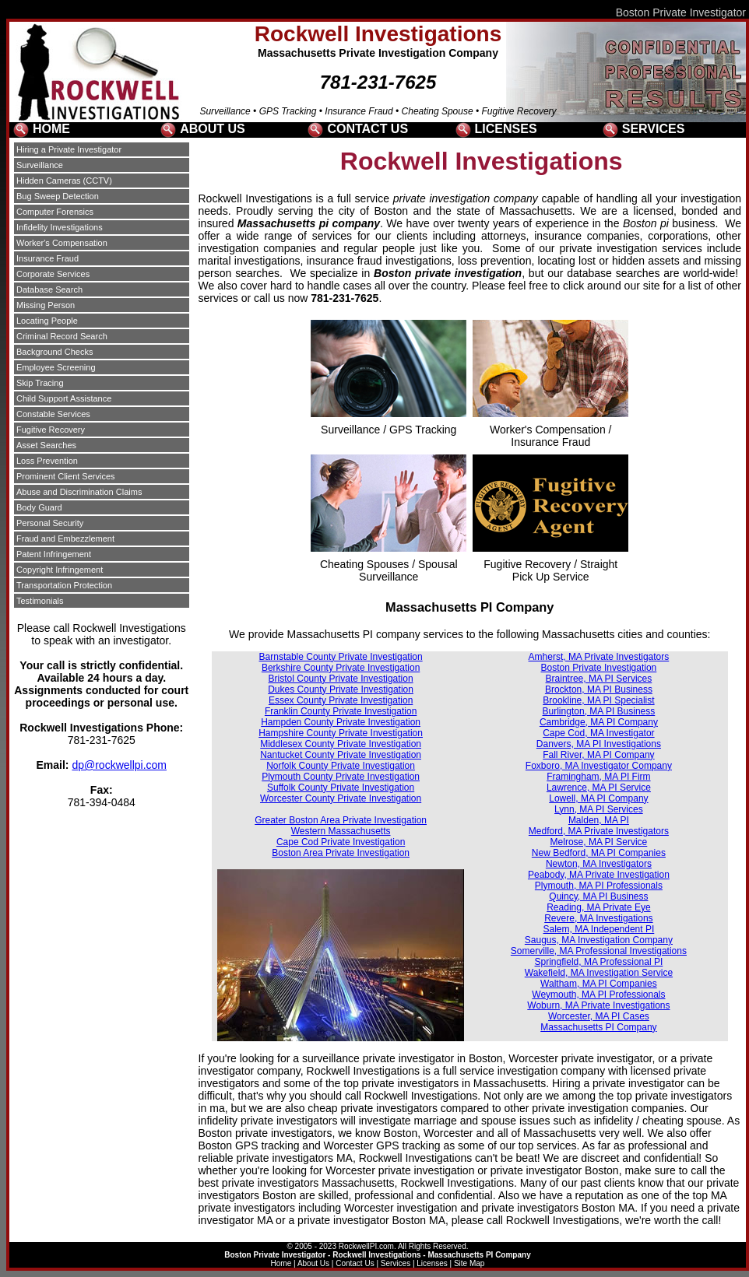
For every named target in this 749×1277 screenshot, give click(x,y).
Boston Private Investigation (599, 667)
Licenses (432, 1263)
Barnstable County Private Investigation (341, 656)
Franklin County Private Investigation (341, 711)
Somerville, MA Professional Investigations (599, 950)
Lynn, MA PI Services (598, 809)
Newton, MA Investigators (599, 863)
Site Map (469, 1263)
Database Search (49, 289)
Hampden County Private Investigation (340, 722)
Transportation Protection (64, 585)
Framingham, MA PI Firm (598, 776)
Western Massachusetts (341, 831)
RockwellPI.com (366, 1246)
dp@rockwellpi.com (119, 765)
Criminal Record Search (61, 336)
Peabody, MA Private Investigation (599, 874)
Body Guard (39, 507)
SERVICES (653, 128)
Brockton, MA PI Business (598, 689)
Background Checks (54, 351)
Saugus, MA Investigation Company (599, 940)
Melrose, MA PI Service (599, 842)
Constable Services (53, 414)
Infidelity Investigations (59, 227)
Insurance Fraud (47, 258)
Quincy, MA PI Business (598, 896)
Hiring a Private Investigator (68, 149)
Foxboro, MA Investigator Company (599, 765)
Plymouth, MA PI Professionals (599, 885)
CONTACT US (367, 128)
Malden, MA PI (598, 820)
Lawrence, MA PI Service (599, 787)
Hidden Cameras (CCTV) (64, 180)
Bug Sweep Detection (57, 196)
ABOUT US (212, 128)
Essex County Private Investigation (341, 700)
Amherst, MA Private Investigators (599, 656)
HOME (51, 128)
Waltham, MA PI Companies (598, 983)
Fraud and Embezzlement (65, 538)
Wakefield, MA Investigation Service (599, 972)
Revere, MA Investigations (598, 918)
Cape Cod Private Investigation (340, 842)
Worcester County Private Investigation (340, 798)
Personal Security (49, 523)
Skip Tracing (40, 383)
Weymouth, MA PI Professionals (598, 994)
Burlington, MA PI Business (599, 711)
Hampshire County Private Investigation (340, 733)
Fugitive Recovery (50, 429)
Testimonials (40, 600)
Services (395, 1263)
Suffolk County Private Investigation (340, 787)
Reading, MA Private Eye (598, 907)
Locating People (47, 320)
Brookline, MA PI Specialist (598, 700)
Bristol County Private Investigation (341, 678)
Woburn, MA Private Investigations (598, 1005)
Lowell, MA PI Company (598, 798)
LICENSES (506, 128)
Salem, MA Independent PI (599, 929)
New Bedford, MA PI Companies (599, 852)
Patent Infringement (53, 554)
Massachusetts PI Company (598, 1027)
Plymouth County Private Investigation (341, 776)
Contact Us (355, 1263)
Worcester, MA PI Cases (598, 1016)
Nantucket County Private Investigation (340, 754)
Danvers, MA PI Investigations (598, 743)
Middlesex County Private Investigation (340, 743)
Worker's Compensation (61, 242)
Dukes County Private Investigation (340, 689)
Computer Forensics (54, 211)
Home (281, 1263)
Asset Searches (46, 445)
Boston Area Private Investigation (341, 852)
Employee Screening (56, 367)
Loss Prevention (47, 460)
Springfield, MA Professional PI (599, 961)
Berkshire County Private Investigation (341, 667)
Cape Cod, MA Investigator (598, 733)
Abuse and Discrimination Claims (79, 491)
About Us (313, 1263)
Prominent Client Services (65, 476)
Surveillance (39, 165)
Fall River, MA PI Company (598, 754)
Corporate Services (53, 274)
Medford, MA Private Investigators (599, 831)
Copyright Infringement (59, 569)
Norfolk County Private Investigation (340, 765)
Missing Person (45, 305)
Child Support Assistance (63, 398)
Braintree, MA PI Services (599, 678)
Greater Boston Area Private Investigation (341, 820)
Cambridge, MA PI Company (599, 722)
